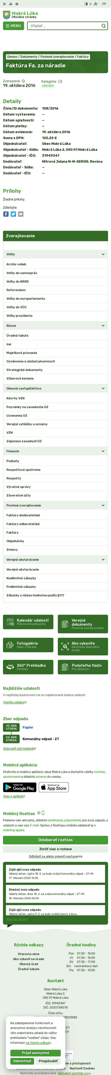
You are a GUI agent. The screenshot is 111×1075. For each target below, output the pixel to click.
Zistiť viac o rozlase (55, 831)
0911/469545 (55, 1004)
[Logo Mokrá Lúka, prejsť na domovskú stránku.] (55, 15)
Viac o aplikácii (14, 778)
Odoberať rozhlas (55, 821)
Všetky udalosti (14, 684)
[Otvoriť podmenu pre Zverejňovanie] (103, 227)
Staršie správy (17, 901)
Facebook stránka (55, 1013)
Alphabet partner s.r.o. (74, 1055)
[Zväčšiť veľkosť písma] (96, 4)
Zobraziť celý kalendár (19, 730)
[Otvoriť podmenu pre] (103, 236)
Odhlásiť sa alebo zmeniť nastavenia (55, 838)
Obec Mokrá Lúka (67, 1060)
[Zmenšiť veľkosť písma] (91, 4)
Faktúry (48, 67)
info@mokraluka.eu (56, 1009)
